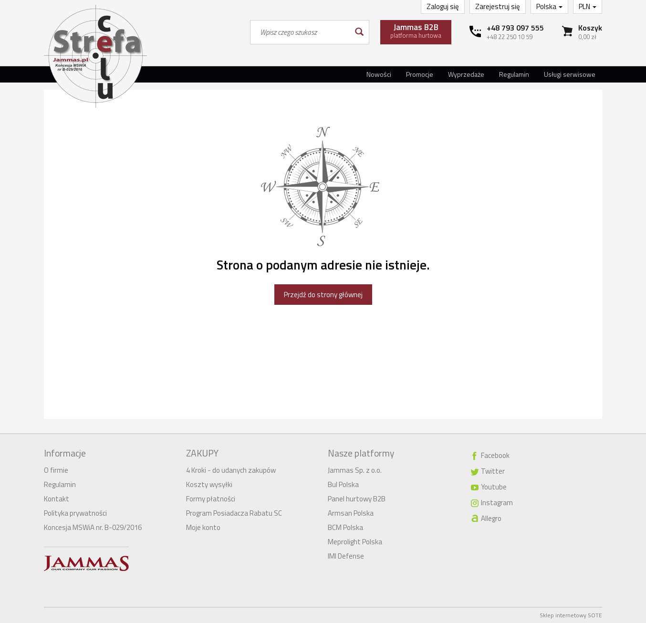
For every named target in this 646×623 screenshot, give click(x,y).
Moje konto (203, 527)
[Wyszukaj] (358, 32)
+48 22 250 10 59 (509, 37)
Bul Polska (343, 484)
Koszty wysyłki (209, 484)
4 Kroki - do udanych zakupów (231, 470)
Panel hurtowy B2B (357, 498)
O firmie (56, 470)
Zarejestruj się (497, 6)
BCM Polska (345, 527)
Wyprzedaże (466, 74)
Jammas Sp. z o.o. (355, 470)
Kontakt (56, 498)
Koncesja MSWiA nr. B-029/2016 (93, 527)
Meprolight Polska (355, 541)
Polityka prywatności (75, 513)
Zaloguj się (443, 6)
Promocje (419, 74)
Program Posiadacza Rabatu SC (234, 513)
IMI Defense (346, 555)
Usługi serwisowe (569, 74)
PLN (587, 6)
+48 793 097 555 (515, 27)
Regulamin (514, 74)
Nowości (378, 74)
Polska (549, 6)
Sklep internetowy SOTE (571, 615)
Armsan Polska (351, 513)
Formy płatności (210, 498)
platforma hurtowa (415, 30)
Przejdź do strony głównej (323, 294)
